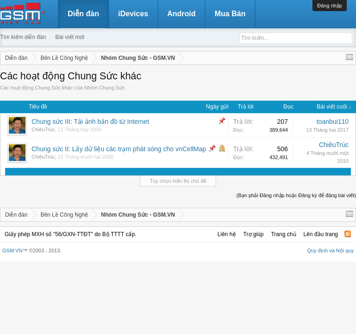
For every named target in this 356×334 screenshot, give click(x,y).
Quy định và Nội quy (330, 250)
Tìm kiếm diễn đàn (23, 37)
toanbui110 (333, 121)
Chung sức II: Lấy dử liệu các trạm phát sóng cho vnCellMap (119, 149)
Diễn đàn (83, 14)
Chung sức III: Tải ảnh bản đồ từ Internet (90, 121)
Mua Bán (230, 14)
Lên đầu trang (321, 234)
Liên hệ (226, 234)
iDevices (133, 14)
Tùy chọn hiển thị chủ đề (178, 181)
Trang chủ (283, 234)
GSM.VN (12, 250)
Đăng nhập (329, 5)
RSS (347, 234)
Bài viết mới (69, 37)
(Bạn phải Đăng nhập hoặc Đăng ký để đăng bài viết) (296, 195)
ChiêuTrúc (43, 129)
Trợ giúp (253, 234)
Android (181, 14)
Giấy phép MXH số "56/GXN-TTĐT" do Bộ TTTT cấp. (70, 234)
